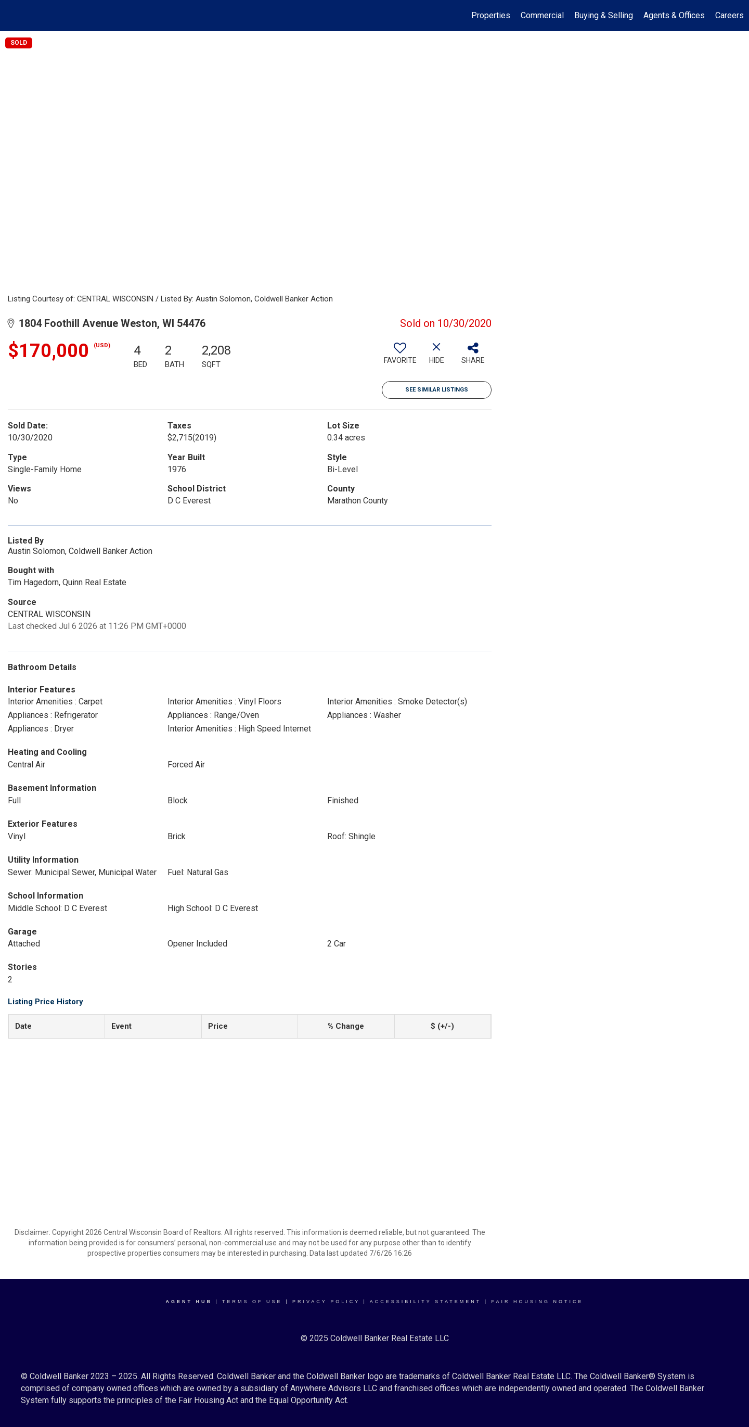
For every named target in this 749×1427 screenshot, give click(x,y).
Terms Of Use (252, 1301)
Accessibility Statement (425, 1301)
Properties (490, 15)
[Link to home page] (13, 15)
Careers (729, 15)
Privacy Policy (326, 1301)
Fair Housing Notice (538, 1301)
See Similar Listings (436, 389)
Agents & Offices (674, 15)
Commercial (542, 15)
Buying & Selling (603, 15)
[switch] (400, 357)
